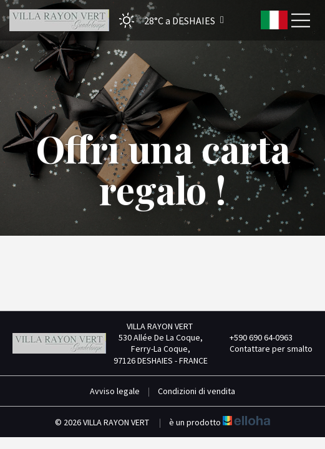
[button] (167, 20)
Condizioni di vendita (196, 391)
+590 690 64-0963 (254, 337)
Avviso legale (115, 391)
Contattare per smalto (264, 348)
